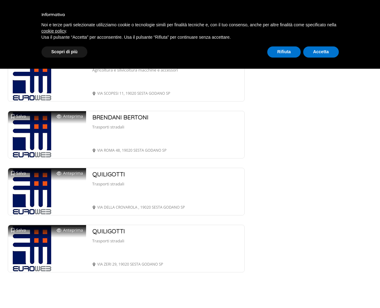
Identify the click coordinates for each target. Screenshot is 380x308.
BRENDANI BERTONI (120, 117)
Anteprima (70, 116)
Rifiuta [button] (284, 51)
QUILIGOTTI (108, 174)
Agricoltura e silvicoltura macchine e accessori (135, 70)
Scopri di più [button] (64, 51)
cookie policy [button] (53, 30)
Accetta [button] (321, 51)
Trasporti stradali (108, 127)
